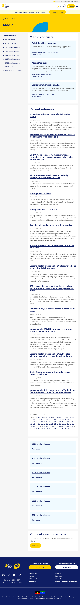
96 (60, 428)
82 (68, 426)
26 (55, 419)
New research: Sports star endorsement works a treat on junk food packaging (52, 135)
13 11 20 (62, 6)
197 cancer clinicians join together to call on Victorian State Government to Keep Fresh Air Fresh (52, 288)
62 (60, 424)
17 (31, 419)
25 (52, 419)
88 (39, 428)
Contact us (58, 576)
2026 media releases (41, 444)
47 (65, 421)
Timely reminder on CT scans (43, 209)
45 (60, 421)
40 (47, 421)
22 (44, 419)
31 (68, 419)
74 (47, 426)
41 (50, 421)
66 (70, 424)
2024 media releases (41, 472)
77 (55, 426)
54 (39, 424)
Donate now (67, 567)
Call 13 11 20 (40, 567)
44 (57, 421)
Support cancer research (67, 563)
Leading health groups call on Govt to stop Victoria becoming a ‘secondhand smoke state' (52, 354)
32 (70, 419)
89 (42, 428)
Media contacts (10, 40)
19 (36, 419)
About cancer (33, 573)
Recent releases (10, 43)
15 (70, 417)
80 (63, 426)
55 (42, 424)
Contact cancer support (40, 563)
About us (56, 1)
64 (65, 424)
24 (50, 419)
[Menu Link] (77, 6)
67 (73, 424)
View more (35, 545)
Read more (36, 449)
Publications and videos (13, 71)
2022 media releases (41, 501)
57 (47, 424)
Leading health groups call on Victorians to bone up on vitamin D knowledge (53, 266)
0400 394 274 (37, 77)
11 (60, 417)
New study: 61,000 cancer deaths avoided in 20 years (52, 309)
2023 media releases (41, 486)
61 (57, 424)
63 (63, 424)
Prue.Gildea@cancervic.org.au (42, 74)
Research (32, 576)
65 (68, 424)
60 (55, 424)
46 (63, 421)
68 (31, 426)
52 (34, 424)
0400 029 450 (37, 55)
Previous (37, 417)
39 (44, 421)
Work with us (59, 579)
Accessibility (65, 1)
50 (73, 421)
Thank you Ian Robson (40, 193)
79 (60, 426)
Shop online (32, 581)
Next (70, 428)
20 (39, 419)
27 (57, 419)
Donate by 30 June (57, 12)
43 (55, 421)
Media (15, 19)
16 (73, 417)
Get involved (33, 579)
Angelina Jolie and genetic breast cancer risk (51, 225)
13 (65, 417)
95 (57, 428)
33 (73, 419)
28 (60, 419)
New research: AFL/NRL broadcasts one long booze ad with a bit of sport (51, 330)
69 (34, 426)
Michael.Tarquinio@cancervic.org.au (45, 52)
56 (44, 424)
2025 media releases (41, 458)
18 (34, 419)
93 (52, 428)
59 (52, 424)
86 (34, 428)
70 (36, 426)
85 (31, 428)
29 (63, 419)
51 (31, 424)
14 (68, 417)
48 (68, 421)
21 (42, 419)
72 (42, 426)
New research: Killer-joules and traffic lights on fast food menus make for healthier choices (52, 391)
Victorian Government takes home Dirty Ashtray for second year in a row (49, 176)
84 (73, 426)
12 (62, 417)
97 (63, 428)
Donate (72, 6)
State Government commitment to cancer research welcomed (50, 373)
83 (70, 426)
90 (44, 428)
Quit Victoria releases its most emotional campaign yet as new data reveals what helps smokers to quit (51, 157)
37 (39, 421)
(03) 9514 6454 (37, 96)
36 (36, 421)
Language (74, 1)
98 (65, 428)
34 (31, 421)
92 (50, 428)
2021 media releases (41, 515)
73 (44, 426)
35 (34, 421)
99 (68, 428)
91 (47, 428)
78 (57, 426)
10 (57, 417)
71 (39, 426)
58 (50, 424)
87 (36, 428)
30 (65, 419)
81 (65, 426)
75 (50, 426)
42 (52, 421)
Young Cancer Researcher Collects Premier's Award (50, 115)
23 (47, 419)
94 (55, 428)
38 (42, 421)
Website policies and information (66, 581)
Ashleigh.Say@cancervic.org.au (43, 94)
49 (70, 421)
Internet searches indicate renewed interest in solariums (52, 246)
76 (52, 426)
